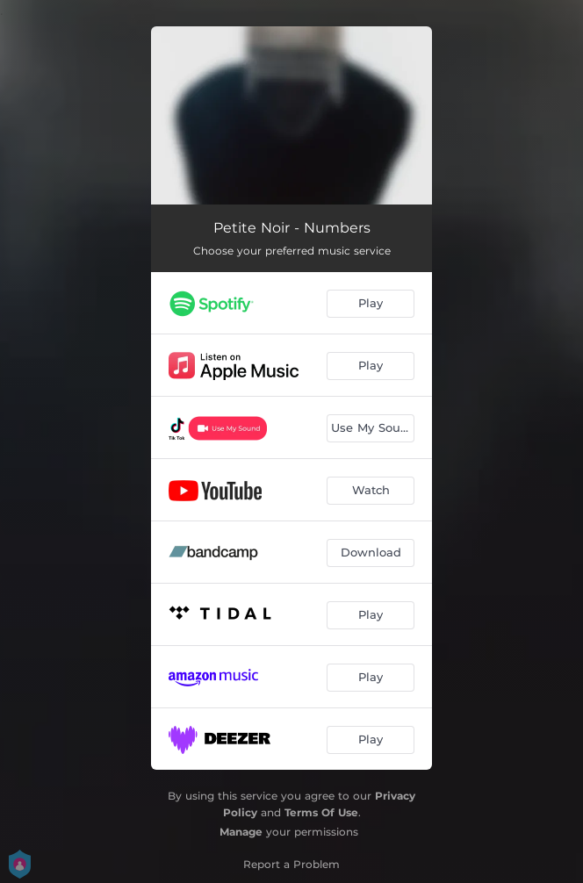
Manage (241, 831)
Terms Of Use (321, 812)
